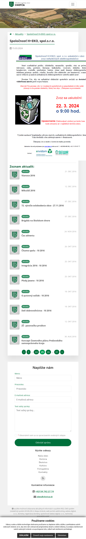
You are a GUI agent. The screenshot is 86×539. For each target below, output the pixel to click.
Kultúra (43, 466)
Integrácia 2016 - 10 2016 (34, 265)
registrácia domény (32, 514)
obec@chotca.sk (45, 497)
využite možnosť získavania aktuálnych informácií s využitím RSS (38, 508)
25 (42, 352)
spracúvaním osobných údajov (52, 435)
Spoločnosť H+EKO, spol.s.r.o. (41, 34)
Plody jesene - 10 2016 (33, 280)
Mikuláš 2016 (28, 190)
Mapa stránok (40, 511)
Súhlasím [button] (23, 535)
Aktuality (19, 34)
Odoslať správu (43, 442)
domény (21, 514)
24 (36, 352)
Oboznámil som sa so (41, 435)
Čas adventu (28, 235)
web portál (50, 511)
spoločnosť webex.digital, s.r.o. (52, 514)
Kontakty (43, 472)
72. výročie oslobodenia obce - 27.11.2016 (43, 205)
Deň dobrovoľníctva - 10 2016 (36, 310)
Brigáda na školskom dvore (36, 220)
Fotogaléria (43, 469)
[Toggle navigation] (72, 4)
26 (48, 352)
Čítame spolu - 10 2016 (33, 250)
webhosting (60, 511)
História (43, 459)
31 (56, 352)
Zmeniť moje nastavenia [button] (43, 535)
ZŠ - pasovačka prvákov (34, 325)
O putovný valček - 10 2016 (35, 295)
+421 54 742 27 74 (44, 491)
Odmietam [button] (62, 535)
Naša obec (43, 456)
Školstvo (43, 462)
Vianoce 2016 (28, 175)
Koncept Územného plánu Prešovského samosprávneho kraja (42, 342)
